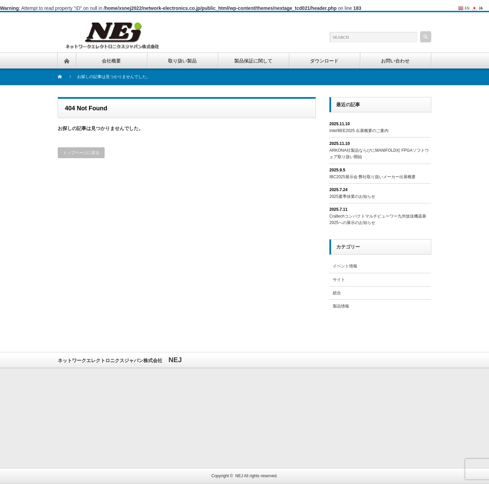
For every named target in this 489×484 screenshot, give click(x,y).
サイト (339, 279)
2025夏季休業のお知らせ (352, 196)
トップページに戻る (81, 152)
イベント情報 (345, 266)
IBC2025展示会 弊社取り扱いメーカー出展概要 (372, 176)
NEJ (239, 475)
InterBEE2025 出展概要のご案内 (358, 130)
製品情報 (341, 306)
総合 (337, 293)
